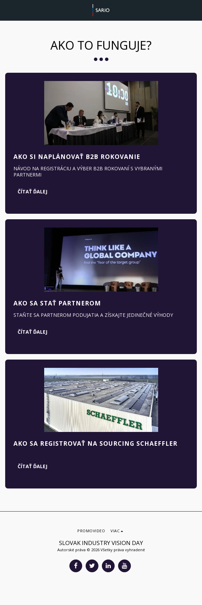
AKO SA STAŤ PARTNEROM (57, 303)
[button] (7, 10)
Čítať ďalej (32, 191)
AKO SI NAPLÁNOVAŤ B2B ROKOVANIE (76, 156)
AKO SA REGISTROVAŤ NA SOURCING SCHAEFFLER (95, 443)
